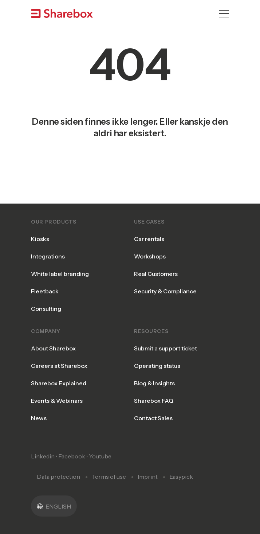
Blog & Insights (154, 383)
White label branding (60, 273)
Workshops (150, 256)
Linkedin (43, 456)
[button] (54, 506)
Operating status (157, 365)
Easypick (181, 476)
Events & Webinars (57, 400)
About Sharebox (53, 348)
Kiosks (40, 238)
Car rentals (149, 238)
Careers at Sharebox (59, 365)
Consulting (46, 308)
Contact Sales (153, 418)
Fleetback (45, 291)
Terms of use (109, 476)
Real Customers (156, 273)
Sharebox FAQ (154, 400)
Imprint (148, 476)
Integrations (48, 256)
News (39, 418)
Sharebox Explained (58, 383)
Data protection (58, 476)
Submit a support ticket (165, 348)
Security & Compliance (165, 291)
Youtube (100, 456)
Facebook (71, 456)
